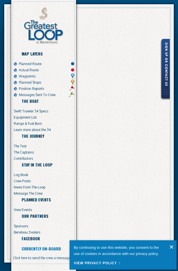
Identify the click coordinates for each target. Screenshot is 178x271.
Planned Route (30, 64)
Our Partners (35, 216)
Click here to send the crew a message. (42, 258)
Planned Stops (30, 82)
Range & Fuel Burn (28, 123)
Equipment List (25, 117)
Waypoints (27, 76)
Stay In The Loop (37, 165)
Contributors (23, 158)
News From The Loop (29, 187)
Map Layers (32, 54)
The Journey (33, 136)
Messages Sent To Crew (37, 95)
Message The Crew (28, 193)
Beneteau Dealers (27, 232)
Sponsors (21, 226)
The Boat (30, 101)
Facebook (31, 238)
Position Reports (31, 88)
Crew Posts (22, 181)
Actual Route (29, 70)
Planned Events (36, 200)
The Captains (24, 152)
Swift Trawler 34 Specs (31, 111)
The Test (20, 146)
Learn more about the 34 (32, 130)
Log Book (21, 175)
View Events (23, 210)
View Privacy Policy (95, 263)
